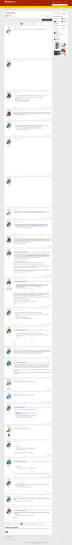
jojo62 (9, 327)
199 (17, 523)
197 (13, 523)
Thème (29, 542)
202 (23, 523)
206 (32, 523)
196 (11, 523)
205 (29, 523)
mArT (44, 455)
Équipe (14, 7)
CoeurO (8, 209)
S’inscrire (65, 1)
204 (27, 523)
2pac (9, 393)
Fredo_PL (9, 360)
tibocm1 (8, 426)
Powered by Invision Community (36, 543)
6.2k (9, 35)
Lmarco (10, 15)
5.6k (9, 217)
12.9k (9, 387)
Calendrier (9, 7)
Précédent (8, 523)
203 (25, 523)
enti (9, 27)
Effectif (15, 16)
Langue (25, 542)
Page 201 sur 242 (41, 523)
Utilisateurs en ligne (19, 7)
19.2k (9, 257)
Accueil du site (7, 4)
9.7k (9, 69)
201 (21, 523)
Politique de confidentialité (35, 542)
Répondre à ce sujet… (13, 532)
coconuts (9, 279)
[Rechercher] (57, 5)
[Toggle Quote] (14, 252)
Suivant (35, 523)
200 (19, 523)
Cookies (47, 542)
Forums (5, 7)
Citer (16, 57)
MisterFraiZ (43, 118)
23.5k (9, 100)
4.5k (9, 401)
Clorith (44, 174)
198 (15, 523)
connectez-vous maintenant (35, 528)
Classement (21, 4)
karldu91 (43, 217)
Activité (16, 4)
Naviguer (12, 5)
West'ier (9, 61)
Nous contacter (42, 542)
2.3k (9, 335)
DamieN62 (9, 92)
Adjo (57, 18)
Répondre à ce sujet (47, 19)
